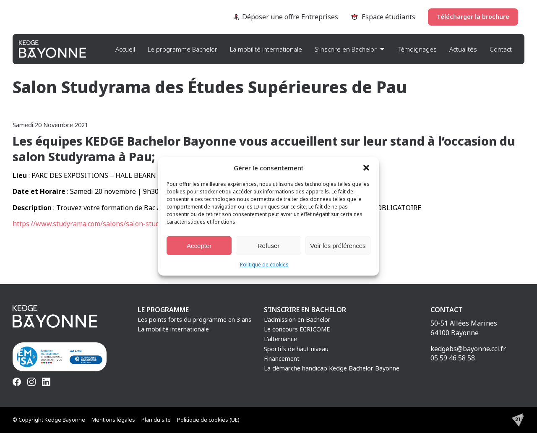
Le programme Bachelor (182, 49)
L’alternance (280, 339)
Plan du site (156, 419)
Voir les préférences (338, 245)
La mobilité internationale (266, 49)
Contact (501, 49)
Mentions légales (113, 419)
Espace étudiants (383, 16)
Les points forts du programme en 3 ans (194, 319)
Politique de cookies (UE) (208, 419)
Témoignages (417, 49)
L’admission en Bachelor (297, 319)
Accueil (125, 49)
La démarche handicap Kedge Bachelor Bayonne (331, 368)
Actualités (463, 49)
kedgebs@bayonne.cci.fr (468, 348)
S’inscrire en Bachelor (346, 49)
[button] (366, 168)
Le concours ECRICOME (297, 329)
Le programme (163, 309)
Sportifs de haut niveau (296, 349)
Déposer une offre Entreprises (286, 16)
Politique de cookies (264, 264)
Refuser (269, 245)
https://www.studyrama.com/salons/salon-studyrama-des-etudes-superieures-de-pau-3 (151, 223)
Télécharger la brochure (473, 17)
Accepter (199, 245)
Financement (282, 359)
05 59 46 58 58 (452, 358)
